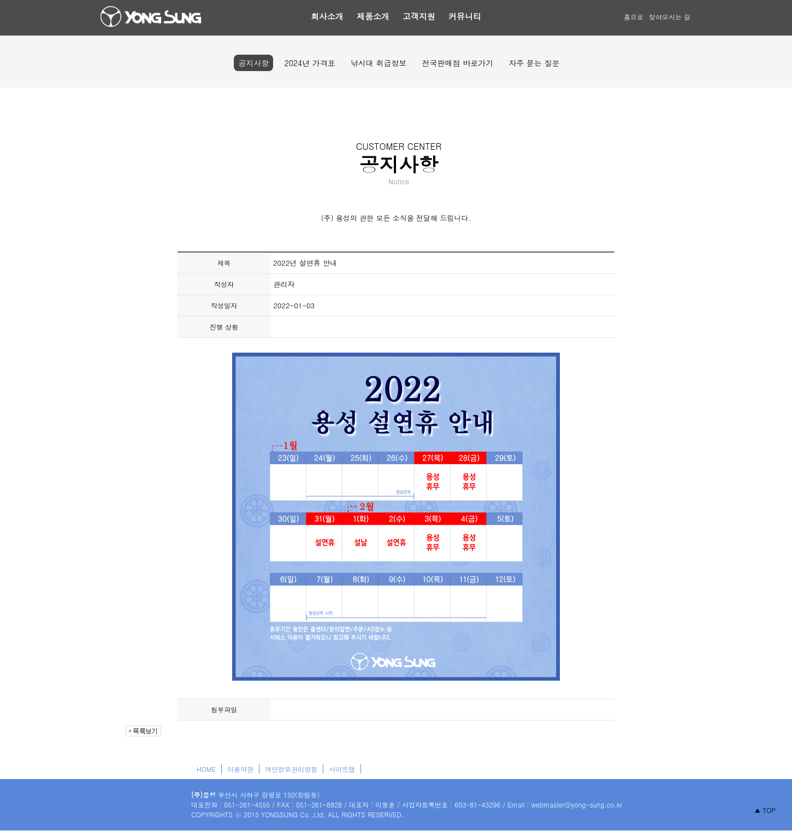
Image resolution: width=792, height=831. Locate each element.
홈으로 (633, 16)
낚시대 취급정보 (379, 62)
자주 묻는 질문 (534, 62)
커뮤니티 (464, 16)
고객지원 (419, 16)
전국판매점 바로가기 (457, 62)
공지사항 (253, 62)
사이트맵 (342, 769)
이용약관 (240, 769)
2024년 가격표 (309, 62)
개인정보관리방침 (291, 769)
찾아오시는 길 (669, 16)
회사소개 (327, 16)
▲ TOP (765, 810)
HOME (206, 769)
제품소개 (373, 16)
